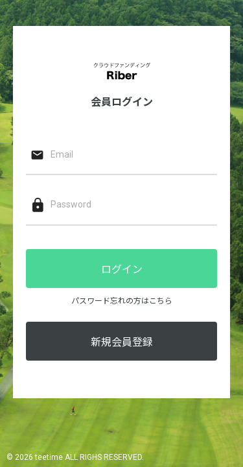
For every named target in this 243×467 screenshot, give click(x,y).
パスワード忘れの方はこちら (121, 300)
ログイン (122, 269)
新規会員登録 (122, 342)
